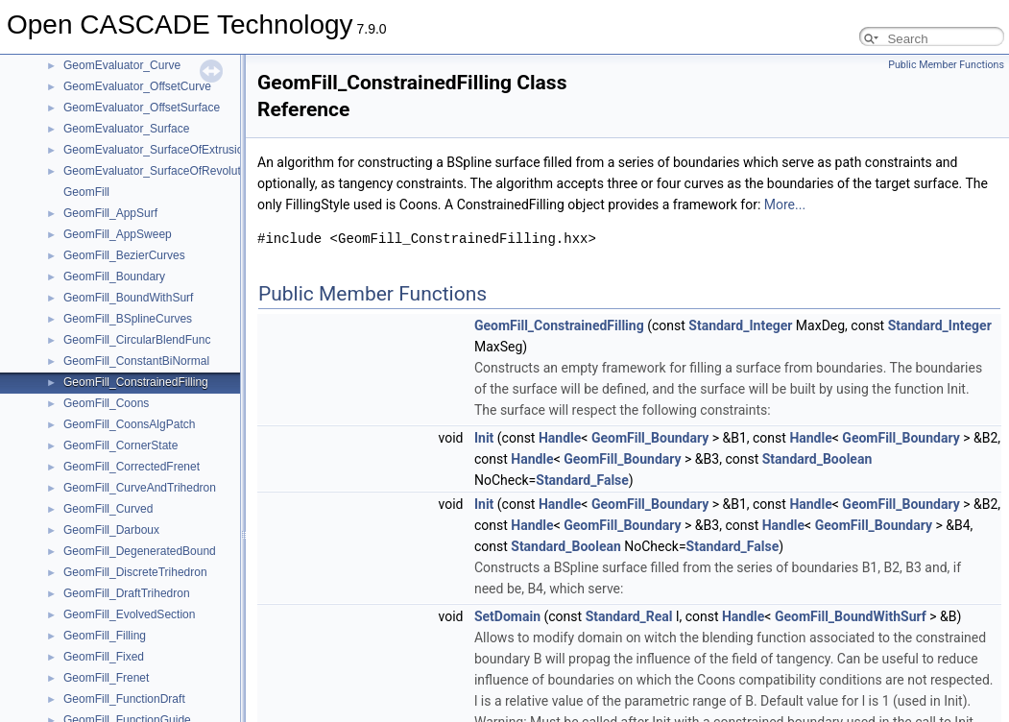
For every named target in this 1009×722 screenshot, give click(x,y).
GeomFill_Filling (104, 635)
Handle (560, 437)
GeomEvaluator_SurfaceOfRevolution (159, 171)
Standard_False (582, 480)
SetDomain (507, 616)
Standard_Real (629, 616)
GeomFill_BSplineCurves (127, 318)
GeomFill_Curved (108, 509)
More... (784, 204)
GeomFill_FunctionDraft (124, 699)
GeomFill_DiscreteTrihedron (135, 572)
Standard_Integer (740, 325)
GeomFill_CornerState (120, 445)
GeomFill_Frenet (106, 678)
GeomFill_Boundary (114, 276)
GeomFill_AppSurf (110, 213)
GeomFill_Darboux (111, 530)
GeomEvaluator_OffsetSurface (141, 107)
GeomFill (86, 192)
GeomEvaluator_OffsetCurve (137, 86)
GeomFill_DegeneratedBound (139, 551)
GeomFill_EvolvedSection (129, 614)
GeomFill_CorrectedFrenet (131, 466)
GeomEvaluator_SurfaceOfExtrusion (156, 149)
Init (483, 437)
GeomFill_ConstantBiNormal (136, 361)
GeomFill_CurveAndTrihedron (139, 487)
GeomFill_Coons (106, 403)
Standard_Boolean (817, 459)
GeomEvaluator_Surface (126, 128)
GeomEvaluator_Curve (121, 65)
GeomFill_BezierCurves (124, 255)
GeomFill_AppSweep (117, 234)
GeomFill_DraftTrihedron (126, 593)
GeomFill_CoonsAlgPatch (129, 424)
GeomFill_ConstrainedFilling (135, 382)
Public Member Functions (946, 65)
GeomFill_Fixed (103, 656)
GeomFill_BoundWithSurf (128, 297)
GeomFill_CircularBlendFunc (136, 340)
